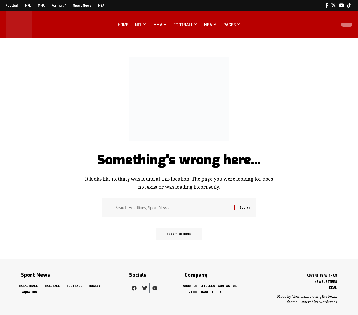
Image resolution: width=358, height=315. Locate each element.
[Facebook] (327, 5)
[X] (333, 5)
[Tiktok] (348, 5)
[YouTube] (341, 5)
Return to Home (179, 234)
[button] (331, 24)
